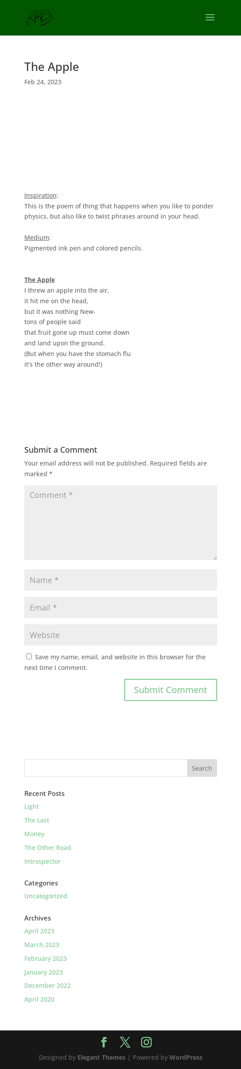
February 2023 (45, 958)
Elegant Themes (101, 1057)
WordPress (186, 1057)
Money (34, 834)
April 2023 (39, 931)
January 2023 (43, 972)
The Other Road (47, 847)
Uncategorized (45, 896)
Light (31, 806)
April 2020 (39, 999)
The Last (36, 820)
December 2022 (47, 985)
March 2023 (41, 944)
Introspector (42, 861)
